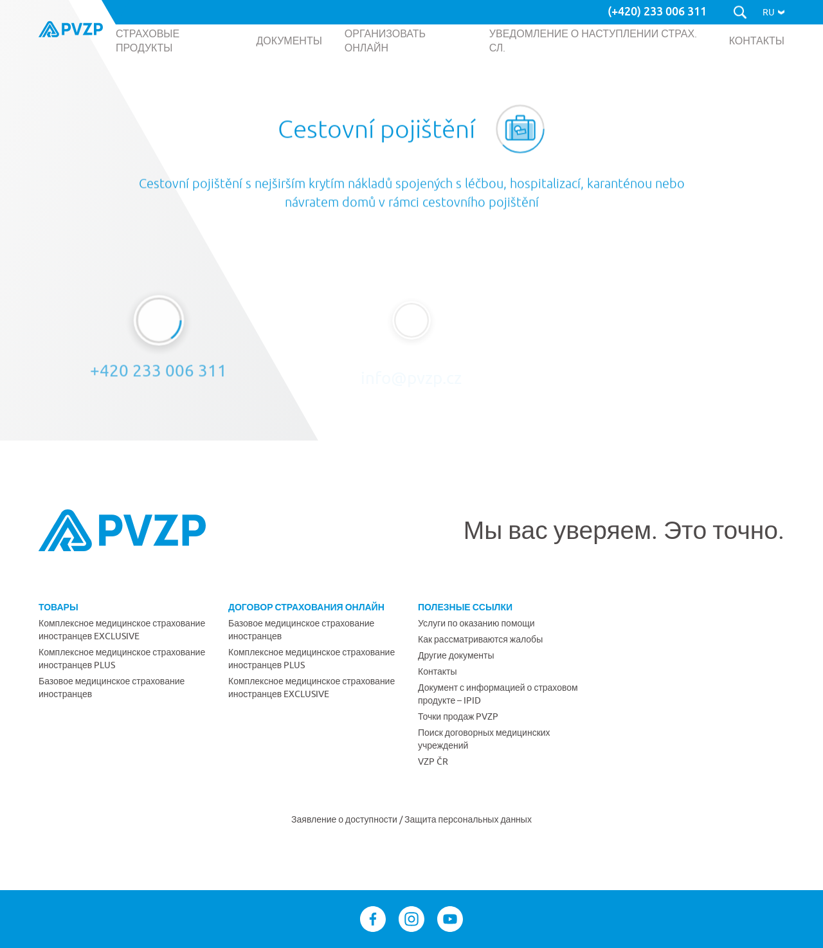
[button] (773, 12)
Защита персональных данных (468, 819)
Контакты (437, 671)
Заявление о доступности (345, 819)
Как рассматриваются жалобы (480, 639)
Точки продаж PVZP (458, 716)
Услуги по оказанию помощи (476, 623)
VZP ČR (433, 761)
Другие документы (456, 655)
